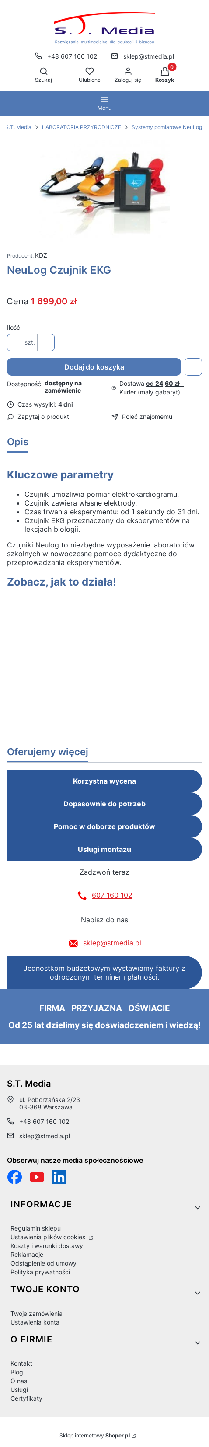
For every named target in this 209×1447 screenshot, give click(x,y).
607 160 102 (112, 895)
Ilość (13, 327)
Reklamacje (26, 1254)
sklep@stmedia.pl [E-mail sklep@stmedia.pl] (148, 56)
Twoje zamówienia (36, 1313)
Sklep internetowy (94, 1435)
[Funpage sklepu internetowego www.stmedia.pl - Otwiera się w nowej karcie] (14, 1177)
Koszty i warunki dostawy (46, 1245)
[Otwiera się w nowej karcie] (37, 1177)
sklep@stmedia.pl (112, 942)
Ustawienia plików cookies (48, 1237)
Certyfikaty (26, 1398)
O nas (18, 1380)
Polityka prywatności (40, 1272)
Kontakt (21, 1363)
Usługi (19, 1389)
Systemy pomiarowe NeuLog (167, 127)
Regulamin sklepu (35, 1228)
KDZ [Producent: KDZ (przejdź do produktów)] (41, 255)
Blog (16, 1372)
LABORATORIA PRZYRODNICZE (81, 127)
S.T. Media (18, 127)
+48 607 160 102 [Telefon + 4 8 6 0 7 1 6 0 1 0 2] (72, 56)
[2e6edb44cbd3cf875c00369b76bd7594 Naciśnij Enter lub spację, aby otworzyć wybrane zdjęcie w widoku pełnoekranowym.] (104, 191)
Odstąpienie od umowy (43, 1263)
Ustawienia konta (34, 1322)
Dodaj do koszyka (94, 367)
